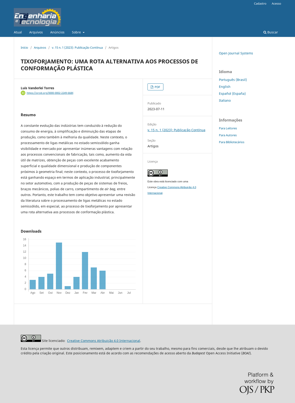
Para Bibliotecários (231, 142)
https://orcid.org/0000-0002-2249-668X (50, 93)
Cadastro (260, 3)
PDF (157, 87)
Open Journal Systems (236, 53)
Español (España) (232, 93)
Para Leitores (228, 128)
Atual (18, 32)
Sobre (77, 32)
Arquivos (36, 32)
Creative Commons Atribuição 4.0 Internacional (103, 340)
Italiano (225, 100)
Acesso (276, 3)
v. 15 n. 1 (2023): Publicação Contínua (77, 47)
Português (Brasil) (233, 79)
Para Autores (228, 135)
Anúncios (57, 32)
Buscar (270, 32)
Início (24, 47)
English (224, 86)
